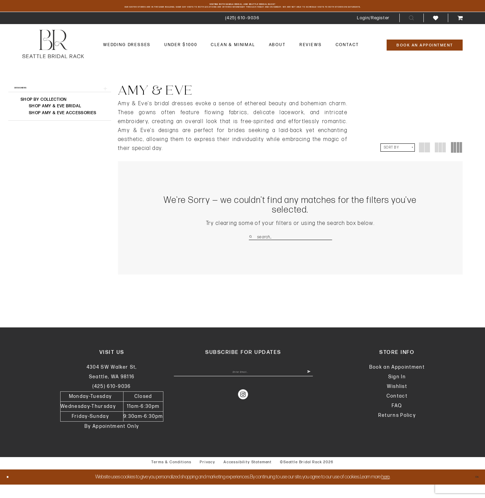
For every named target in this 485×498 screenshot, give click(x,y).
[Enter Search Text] (290, 248)
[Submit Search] (253, 248)
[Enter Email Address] (243, 389)
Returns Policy (397, 429)
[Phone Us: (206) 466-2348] (242, 29)
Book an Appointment (397, 380)
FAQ (397, 419)
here (385, 490)
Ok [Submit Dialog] (473, 490)
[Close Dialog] (11, 490)
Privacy (207, 475)
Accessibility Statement (248, 475)
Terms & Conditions (171, 475)
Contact (397, 409)
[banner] (53, 55)
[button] (373, 29)
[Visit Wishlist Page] (435, 29)
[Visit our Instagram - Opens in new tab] (243, 415)
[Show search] (411, 29)
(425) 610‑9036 (112, 400)
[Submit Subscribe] (305, 389)
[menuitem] (242, 29)
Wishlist (397, 400)
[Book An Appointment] (425, 56)
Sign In (397, 390)
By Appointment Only (112, 440)
